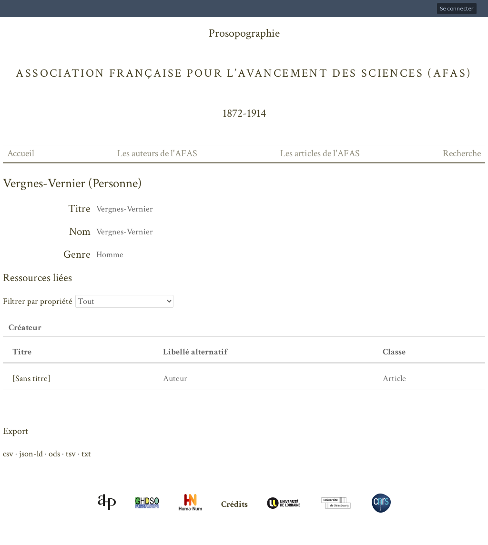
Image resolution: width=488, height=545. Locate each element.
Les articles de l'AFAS (320, 153)
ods (54, 453)
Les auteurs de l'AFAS (157, 153)
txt (86, 453)
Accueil (20, 153)
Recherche (462, 153)
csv (8, 453)
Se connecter (457, 8)
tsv (71, 453)
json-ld (31, 453)
